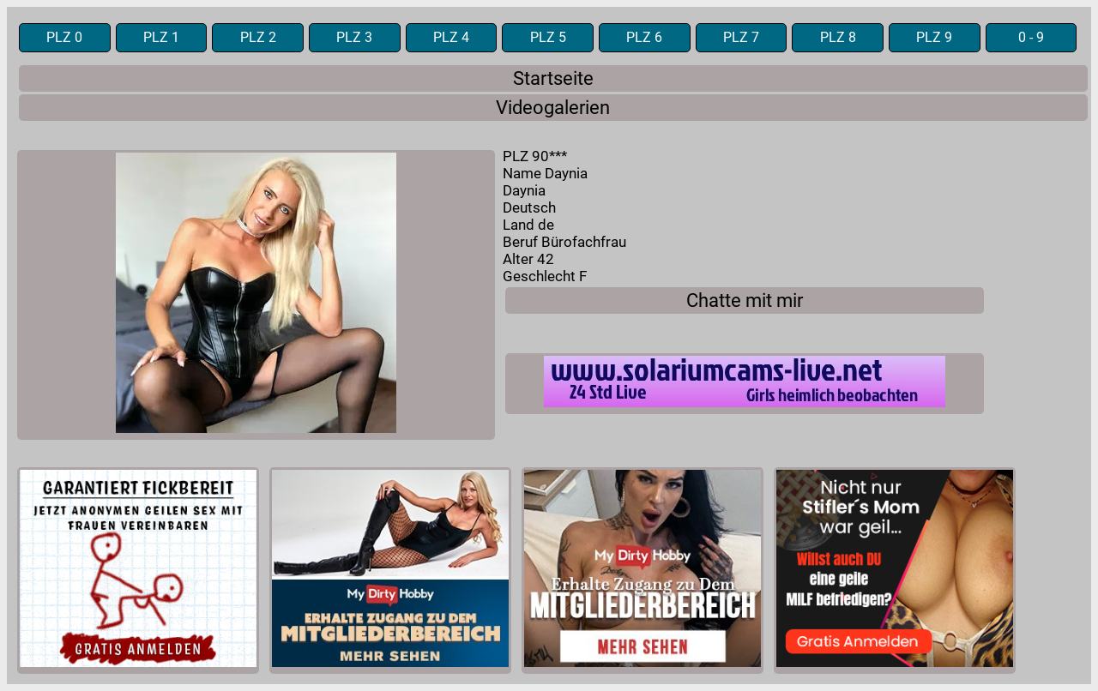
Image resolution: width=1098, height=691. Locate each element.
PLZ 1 (161, 37)
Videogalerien (553, 107)
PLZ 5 (548, 37)
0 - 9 (1031, 37)
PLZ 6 (644, 37)
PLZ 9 (934, 37)
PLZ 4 (451, 37)
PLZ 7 (741, 37)
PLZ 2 (258, 37)
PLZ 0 (64, 37)
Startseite (553, 78)
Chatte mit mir (744, 300)
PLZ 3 (354, 37)
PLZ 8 (838, 37)
